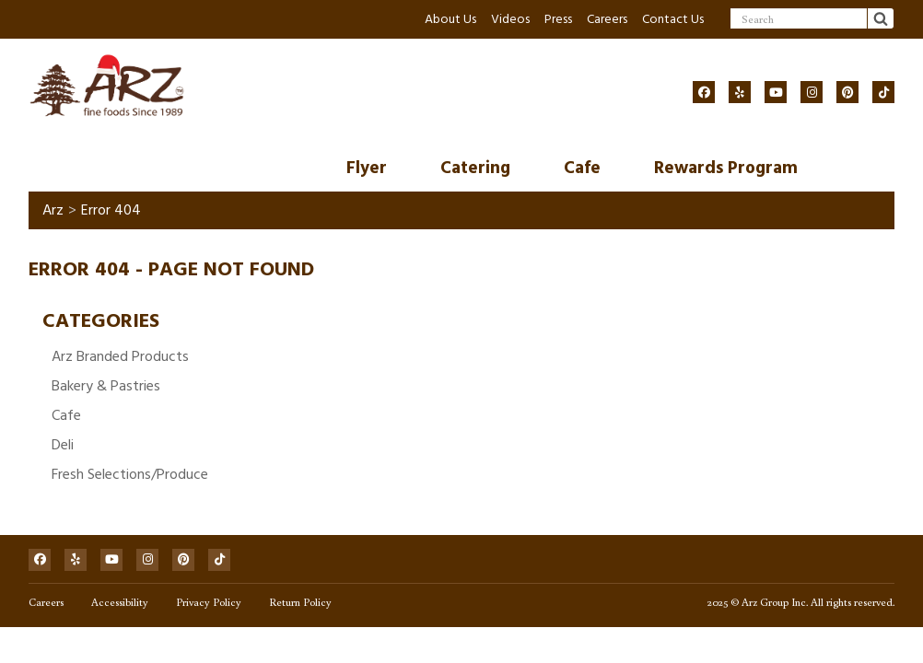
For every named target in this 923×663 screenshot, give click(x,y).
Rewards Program (726, 168)
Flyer (366, 168)
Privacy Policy (208, 602)
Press (558, 18)
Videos (510, 18)
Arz (53, 210)
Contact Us (673, 18)
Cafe (582, 168)
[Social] (704, 92)
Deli (63, 445)
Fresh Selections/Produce (130, 474)
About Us (450, 18)
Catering (475, 168)
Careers (607, 18)
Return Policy (300, 602)
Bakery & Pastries (106, 386)
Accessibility (119, 602)
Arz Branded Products (120, 356)
